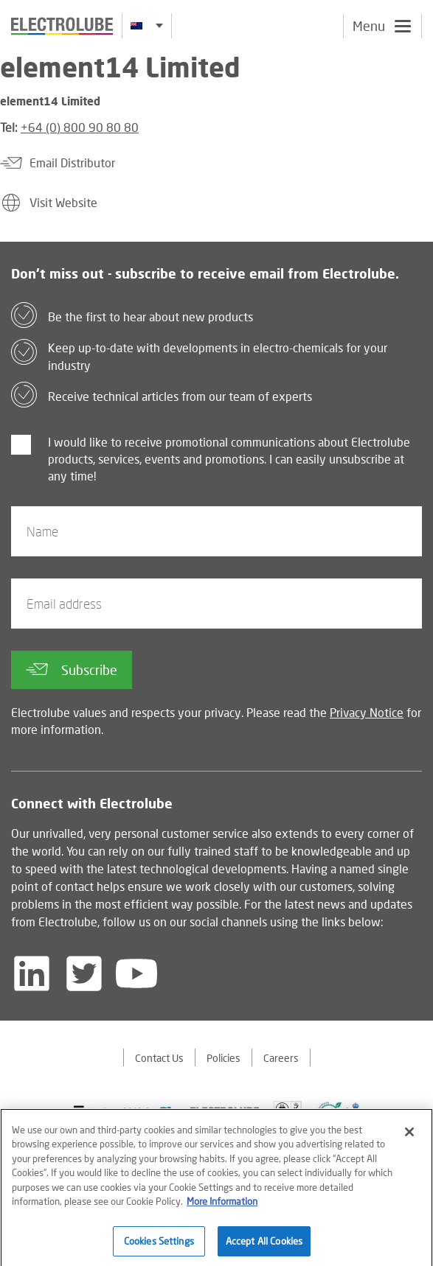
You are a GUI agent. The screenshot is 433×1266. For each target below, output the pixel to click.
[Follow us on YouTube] (136, 973)
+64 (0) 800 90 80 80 (80, 127)
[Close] (409, 1137)
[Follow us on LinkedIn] (31, 973)
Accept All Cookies (264, 1246)
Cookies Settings (159, 1246)
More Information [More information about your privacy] (222, 1206)
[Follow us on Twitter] (84, 973)
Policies (223, 1058)
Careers (281, 1058)
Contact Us (159, 1058)
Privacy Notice (366, 712)
